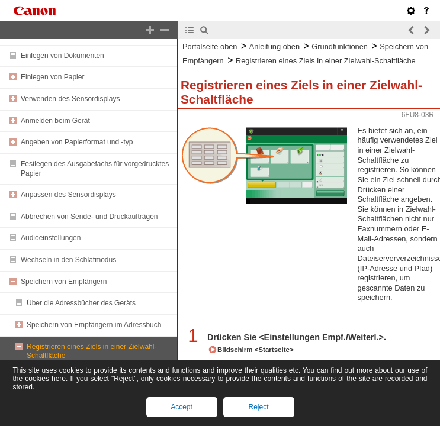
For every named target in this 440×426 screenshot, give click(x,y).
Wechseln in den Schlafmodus (68, 260)
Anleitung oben (274, 46)
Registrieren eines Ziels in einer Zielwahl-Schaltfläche (326, 60)
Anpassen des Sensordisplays (68, 195)
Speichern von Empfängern (64, 281)
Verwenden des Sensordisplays (70, 99)
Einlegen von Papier (52, 77)
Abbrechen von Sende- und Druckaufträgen (89, 216)
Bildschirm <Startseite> (255, 349)
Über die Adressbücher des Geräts (81, 303)
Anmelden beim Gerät (55, 121)
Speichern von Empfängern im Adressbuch (94, 325)
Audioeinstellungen (51, 238)
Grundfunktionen (339, 46)
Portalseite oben (209, 46)
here (59, 379)
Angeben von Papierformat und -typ (77, 142)
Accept (181, 407)
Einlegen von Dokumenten (62, 55)
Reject (258, 407)
